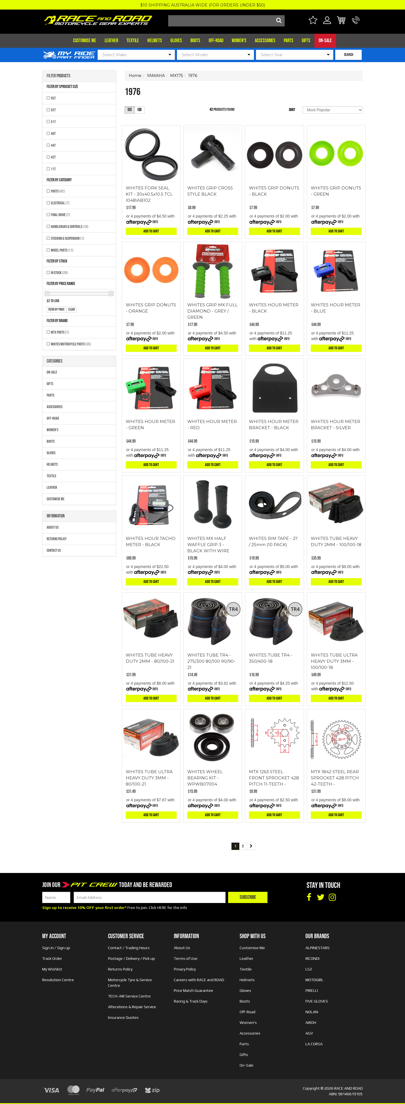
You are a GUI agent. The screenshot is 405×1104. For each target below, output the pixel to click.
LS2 (308, 969)
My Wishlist (52, 969)
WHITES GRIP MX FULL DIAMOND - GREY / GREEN (212, 311)
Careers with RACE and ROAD (199, 980)
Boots (195, 41)
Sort (292, 109)
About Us (52, 527)
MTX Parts (60, 332)
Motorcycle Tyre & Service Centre (130, 983)
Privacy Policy (185, 969)
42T (53, 157)
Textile (133, 41)
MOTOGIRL (314, 980)
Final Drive (60, 214)
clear (71, 309)
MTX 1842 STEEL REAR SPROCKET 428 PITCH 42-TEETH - (335, 778)
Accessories (265, 41)
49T (53, 133)
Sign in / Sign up (56, 947)
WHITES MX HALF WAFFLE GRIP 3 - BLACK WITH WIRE (208, 544)
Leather (111, 41)
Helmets (154, 41)
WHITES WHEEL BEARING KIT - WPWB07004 (205, 778)
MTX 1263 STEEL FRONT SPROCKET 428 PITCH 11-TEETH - (274, 778)
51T (53, 121)
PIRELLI (311, 990)
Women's (239, 41)
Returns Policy (57, 539)
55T (53, 98)
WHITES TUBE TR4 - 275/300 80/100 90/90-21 (211, 661)
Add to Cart (151, 231)
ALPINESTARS (317, 947)
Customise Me (84, 41)
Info (155, 222)
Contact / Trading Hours (129, 947)
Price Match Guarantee (193, 990)
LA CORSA (314, 1044)
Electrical (60, 203)
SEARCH (348, 54)
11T (53, 169)
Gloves (176, 41)
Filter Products (58, 76)
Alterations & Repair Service (132, 1007)
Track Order (52, 958)
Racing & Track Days (191, 1001)
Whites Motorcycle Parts (71, 344)
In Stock (59, 272)
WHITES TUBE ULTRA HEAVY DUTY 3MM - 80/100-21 (149, 778)
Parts (288, 41)
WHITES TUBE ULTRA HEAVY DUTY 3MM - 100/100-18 (334, 661)
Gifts (306, 41)
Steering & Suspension (67, 238)
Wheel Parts (62, 250)
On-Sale (325, 41)
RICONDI (312, 958)
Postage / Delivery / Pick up (131, 958)
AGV (309, 1033)
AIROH (310, 1022)
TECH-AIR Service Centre (129, 996)
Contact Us (54, 550)
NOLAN (311, 1012)
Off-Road (216, 41)
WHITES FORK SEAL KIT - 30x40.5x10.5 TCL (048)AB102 (149, 194)
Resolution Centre (58, 980)
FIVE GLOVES (316, 1001)
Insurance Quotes (123, 1017)
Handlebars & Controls (69, 226)
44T (53, 145)
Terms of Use (185, 958)
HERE (161, 907)
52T (53, 110)
